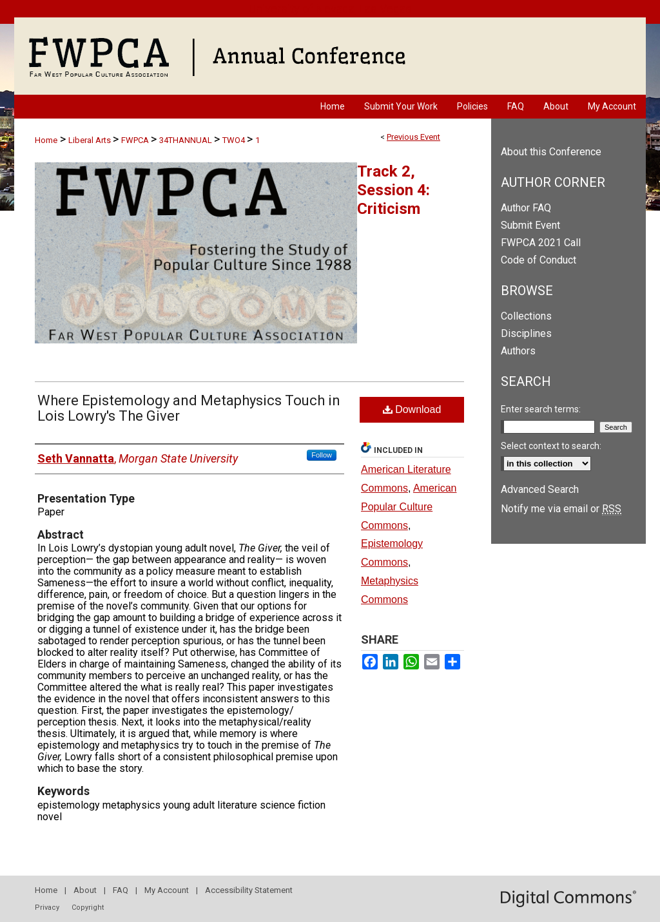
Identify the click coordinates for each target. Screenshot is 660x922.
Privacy (47, 907)
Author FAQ (526, 208)
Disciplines (526, 333)
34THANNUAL (186, 140)
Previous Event (413, 137)
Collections (526, 316)
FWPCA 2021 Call (541, 242)
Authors (518, 351)
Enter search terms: (541, 409)
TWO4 (234, 140)
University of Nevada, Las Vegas (330, 8)
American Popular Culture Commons (409, 507)
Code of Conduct (538, 260)
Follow (321, 455)
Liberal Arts (90, 140)
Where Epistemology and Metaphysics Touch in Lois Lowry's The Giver (188, 408)
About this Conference (551, 152)
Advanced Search (540, 489)
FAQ (120, 890)
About (85, 890)
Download (412, 409)
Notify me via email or (561, 509)
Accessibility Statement (249, 890)
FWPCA (136, 140)
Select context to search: (551, 446)
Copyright (88, 907)
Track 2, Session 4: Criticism (393, 190)
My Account (166, 890)
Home (46, 140)
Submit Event (530, 225)
